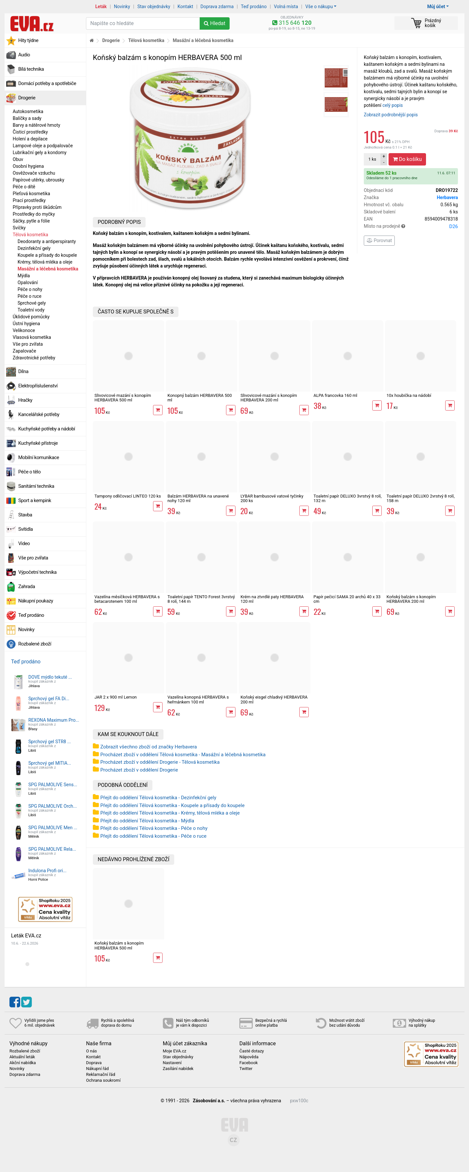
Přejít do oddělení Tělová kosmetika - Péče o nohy (153, 828)
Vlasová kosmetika (32, 337)
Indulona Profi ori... (47, 870)
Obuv (18, 159)
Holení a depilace (30, 138)
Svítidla (25, 529)
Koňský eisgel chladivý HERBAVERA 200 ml (273, 699)
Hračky (25, 400)
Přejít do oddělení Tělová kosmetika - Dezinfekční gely (158, 798)
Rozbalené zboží (34, 644)
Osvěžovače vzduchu (34, 173)
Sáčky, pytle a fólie (31, 221)
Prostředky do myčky (34, 214)
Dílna (23, 371)
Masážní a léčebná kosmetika (48, 268)
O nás (91, 1051)
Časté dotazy (251, 1051)
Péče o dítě (24, 186)
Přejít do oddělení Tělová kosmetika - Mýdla (147, 821)
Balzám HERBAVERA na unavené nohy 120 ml (198, 498)
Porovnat (379, 240)
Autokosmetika (28, 111)
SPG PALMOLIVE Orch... (52, 806)
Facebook (248, 1063)
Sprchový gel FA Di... (48, 698)
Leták (101, 6)
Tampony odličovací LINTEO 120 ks (127, 496)
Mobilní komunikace (38, 457)
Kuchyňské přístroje (38, 443)
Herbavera (447, 197)
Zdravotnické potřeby (34, 357)
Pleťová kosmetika (31, 193)
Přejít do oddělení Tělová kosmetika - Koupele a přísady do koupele (172, 805)
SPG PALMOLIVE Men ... (52, 827)
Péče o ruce (29, 296)
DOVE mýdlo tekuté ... (50, 677)
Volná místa (286, 6)
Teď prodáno (253, 6)
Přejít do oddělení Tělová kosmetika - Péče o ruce (153, 836)
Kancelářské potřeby (38, 414)
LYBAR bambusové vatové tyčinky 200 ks (271, 498)
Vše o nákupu (319, 6)
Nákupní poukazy (35, 601)
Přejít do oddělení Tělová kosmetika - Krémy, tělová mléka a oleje (170, 813)
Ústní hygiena (26, 323)
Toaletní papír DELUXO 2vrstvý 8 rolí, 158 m (421, 498)
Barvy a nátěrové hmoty (36, 125)
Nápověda (248, 1057)
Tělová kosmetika (30, 234)
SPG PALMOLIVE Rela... (52, 849)
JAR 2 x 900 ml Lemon (115, 697)
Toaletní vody (31, 309)
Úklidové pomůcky (31, 316)
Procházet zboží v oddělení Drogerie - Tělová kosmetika (160, 762)
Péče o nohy (30, 289)
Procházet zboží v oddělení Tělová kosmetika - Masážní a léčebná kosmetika (182, 755)
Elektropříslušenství (38, 386)
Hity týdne (28, 40)
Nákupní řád (97, 1068)
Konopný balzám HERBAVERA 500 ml (199, 397)
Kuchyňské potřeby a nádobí (46, 429)
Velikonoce (24, 330)
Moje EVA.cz (174, 1051)
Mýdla (24, 275)
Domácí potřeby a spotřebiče (47, 83)
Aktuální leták (22, 1057)
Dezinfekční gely (34, 248)
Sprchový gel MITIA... (49, 763)
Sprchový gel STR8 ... (49, 741)
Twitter (245, 1068)
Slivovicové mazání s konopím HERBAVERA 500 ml (122, 397)
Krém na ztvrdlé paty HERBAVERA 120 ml (272, 599)
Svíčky (19, 227)
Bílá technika (31, 69)
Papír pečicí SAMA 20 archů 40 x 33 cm (347, 599)
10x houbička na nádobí (409, 395)
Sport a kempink (34, 500)
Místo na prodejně (411, 226)
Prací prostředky (29, 200)
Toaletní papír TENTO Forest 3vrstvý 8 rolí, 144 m (201, 599)
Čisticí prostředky (30, 132)
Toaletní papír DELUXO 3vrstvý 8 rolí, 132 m (348, 498)
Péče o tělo (29, 472)
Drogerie (26, 98)
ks (372, 159)
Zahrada (26, 586)
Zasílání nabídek (178, 1068)
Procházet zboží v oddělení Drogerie (139, 770)
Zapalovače (24, 351)
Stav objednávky (153, 6)
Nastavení (172, 1063)
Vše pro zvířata (28, 344)
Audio (24, 55)
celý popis (392, 105)
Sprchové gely (32, 303)
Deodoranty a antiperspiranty (47, 241)
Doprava (446, 131)
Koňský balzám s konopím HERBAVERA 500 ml (119, 945)
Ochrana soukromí (103, 1080)
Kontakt (185, 6)
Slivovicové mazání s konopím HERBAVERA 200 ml (268, 397)
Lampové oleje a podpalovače (43, 145)
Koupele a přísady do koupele (47, 255)
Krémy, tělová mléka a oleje (45, 262)
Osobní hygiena (28, 166)
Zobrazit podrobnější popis (391, 114)
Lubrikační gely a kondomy (39, 152)
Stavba (25, 515)
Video (24, 543)
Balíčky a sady (27, 118)
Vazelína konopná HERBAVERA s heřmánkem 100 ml (198, 699)
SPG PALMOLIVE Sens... (52, 784)
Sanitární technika (36, 486)
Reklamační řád (100, 1074)
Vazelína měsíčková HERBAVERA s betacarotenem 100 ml (127, 599)
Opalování (28, 282)
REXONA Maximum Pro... (53, 720)
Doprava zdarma (217, 6)
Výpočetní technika (37, 572)
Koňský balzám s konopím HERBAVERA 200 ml (411, 599)
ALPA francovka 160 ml (335, 395)
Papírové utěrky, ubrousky (38, 179)
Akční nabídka (22, 1063)
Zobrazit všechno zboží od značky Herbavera (148, 747)
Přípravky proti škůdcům (37, 207)
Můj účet (436, 6)
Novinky (122, 6)
